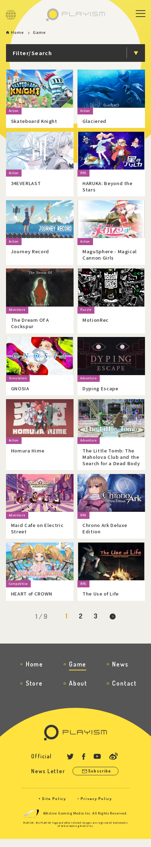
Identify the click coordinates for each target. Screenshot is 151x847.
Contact (124, 689)
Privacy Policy (96, 806)
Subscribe (100, 778)
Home (17, 32)
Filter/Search (32, 53)
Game (77, 670)
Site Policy (54, 806)
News (120, 670)
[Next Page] (113, 621)
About (78, 689)
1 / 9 (40, 621)
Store (34, 689)
